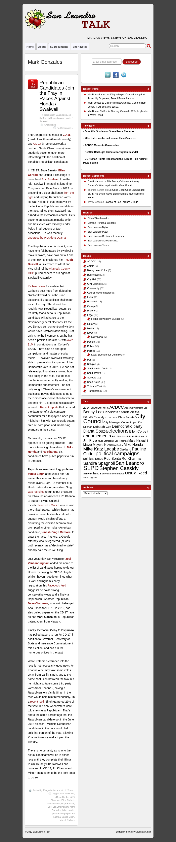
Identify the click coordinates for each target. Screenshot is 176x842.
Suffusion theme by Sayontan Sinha (133, 832)
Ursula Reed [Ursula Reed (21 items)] (136, 473)
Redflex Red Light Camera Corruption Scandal (111, 152)
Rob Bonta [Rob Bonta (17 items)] (112, 459)
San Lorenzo (94, 373)
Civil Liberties (94, 283)
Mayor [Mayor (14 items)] (87, 444)
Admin (90, 266)
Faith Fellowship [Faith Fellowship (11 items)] (138, 436)
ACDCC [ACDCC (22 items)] (116, 407)
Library (91, 324)
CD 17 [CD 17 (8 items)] (108, 417)
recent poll (37, 701)
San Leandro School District (103, 240)
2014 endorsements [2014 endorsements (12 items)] (96, 407)
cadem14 (69, 793)
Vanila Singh (68, 817)
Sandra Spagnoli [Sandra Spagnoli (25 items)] (99, 463)
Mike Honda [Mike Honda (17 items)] (133, 445)
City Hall (91, 279)
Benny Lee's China (97, 270)
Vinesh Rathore (67, 820)
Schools (91, 377)
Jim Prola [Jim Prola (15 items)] (90, 440)
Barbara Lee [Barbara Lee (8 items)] (141, 408)
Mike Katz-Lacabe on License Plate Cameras (110, 138)
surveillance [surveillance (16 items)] (92, 473)
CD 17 (37, 143)
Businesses (93, 274)
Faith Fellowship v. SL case (105, 318)
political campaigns (61, 813)
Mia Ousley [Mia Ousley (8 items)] (117, 445)
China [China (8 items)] (114, 417)
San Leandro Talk (41, 832)
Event (90, 297)
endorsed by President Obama (47, 237)
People (91, 341)
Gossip (91, 306)
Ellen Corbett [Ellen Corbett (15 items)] (138, 431)
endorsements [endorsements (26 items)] (97, 435)
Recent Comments (93, 175)
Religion (91, 364)
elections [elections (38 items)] (118, 431)
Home (30, 46)
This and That (94, 386)
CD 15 (67, 134)
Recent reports (49, 407)
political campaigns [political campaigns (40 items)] (117, 453)
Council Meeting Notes (99, 292)
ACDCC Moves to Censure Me (102, 145)
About (42, 46)
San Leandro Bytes (98, 227)
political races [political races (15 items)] (93, 458)
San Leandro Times (98, 245)
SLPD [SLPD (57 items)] (91, 468)
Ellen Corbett (67, 800)
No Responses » (65, 128)
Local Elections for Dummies (106, 354)
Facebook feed (57, 585)
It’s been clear (36, 286)
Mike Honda (68, 810)
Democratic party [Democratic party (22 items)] (127, 426)
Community (93, 288)
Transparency (94, 391)
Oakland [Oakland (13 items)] (125, 449)
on (97, 182)
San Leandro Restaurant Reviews (106, 236)
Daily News (97, 336)
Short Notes (80, 46)
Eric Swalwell (50, 179)
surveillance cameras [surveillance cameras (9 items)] (113, 473)
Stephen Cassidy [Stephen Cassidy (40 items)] (119, 468)
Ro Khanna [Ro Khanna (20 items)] (131, 458)
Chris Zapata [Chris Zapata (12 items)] (126, 417)
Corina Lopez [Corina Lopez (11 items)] (129, 422)
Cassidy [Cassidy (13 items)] (98, 417)
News (90, 333)
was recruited (36, 491)
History (91, 310)
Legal (90, 315)
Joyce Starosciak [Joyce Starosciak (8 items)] (106, 441)
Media (90, 328)
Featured (92, 301)
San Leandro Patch (98, 231)
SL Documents (59, 46)
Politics (91, 350)
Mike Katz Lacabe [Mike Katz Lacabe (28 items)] (101, 448)
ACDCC (91, 261)
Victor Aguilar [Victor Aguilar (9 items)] (90, 477)
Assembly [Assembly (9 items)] (129, 407)
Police (90, 346)
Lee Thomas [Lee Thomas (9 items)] (121, 440)
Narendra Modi (47, 505)
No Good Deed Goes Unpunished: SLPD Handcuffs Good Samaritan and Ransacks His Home (116, 194)
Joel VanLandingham (58, 807)
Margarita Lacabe (51, 790)
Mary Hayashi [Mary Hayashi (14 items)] (138, 440)
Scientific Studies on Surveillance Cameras (109, 131)
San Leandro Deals (97, 368)
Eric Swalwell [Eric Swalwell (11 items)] (120, 436)
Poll (89, 359)
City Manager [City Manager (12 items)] (112, 422)
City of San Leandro (98, 218)
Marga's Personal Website (102, 223)
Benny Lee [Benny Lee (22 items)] (92, 412)
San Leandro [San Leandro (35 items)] (130, 463)
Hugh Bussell (67, 803)
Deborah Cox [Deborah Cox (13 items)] (102, 426)
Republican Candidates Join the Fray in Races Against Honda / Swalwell (57, 96)
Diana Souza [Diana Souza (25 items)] (95, 431)
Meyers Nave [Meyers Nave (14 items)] (102, 444)
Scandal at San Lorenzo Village (121, 202)
